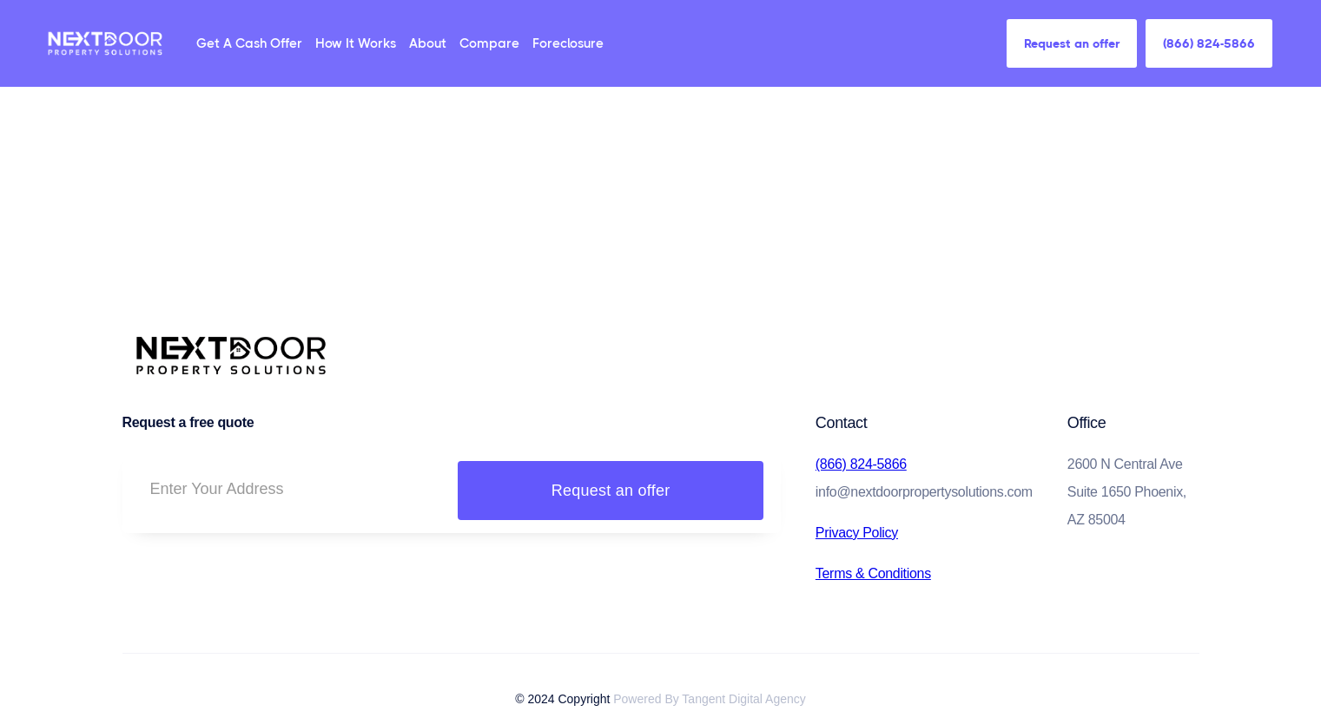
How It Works (355, 43)
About (427, 43)
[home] (105, 43)
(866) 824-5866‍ (861, 464)
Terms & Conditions (873, 573)
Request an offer (1072, 43)
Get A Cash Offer (249, 43)
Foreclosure (568, 43)
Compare (489, 43)
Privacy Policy (857, 532)
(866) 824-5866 (1209, 43)
